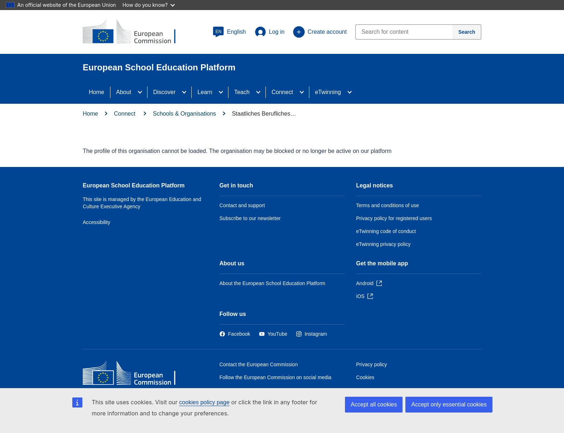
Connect (282, 92)
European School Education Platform (134, 185)
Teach (242, 92)
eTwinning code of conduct (386, 231)
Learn (204, 92)
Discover (164, 92)
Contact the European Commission (258, 364)
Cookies (365, 377)
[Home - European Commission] (135, 374)
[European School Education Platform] (135, 32)
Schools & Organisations (184, 114)
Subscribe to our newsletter (250, 218)
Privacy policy (371, 364)
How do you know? (148, 5)
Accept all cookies (374, 404)
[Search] (466, 31)
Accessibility (96, 222)
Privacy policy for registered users (394, 218)
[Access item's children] (142, 92)
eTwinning (328, 92)
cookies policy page (204, 402)
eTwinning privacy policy (383, 244)
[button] (229, 32)
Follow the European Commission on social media (275, 377)
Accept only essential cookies (449, 404)
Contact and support (242, 205)
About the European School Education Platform (272, 283)
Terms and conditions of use (387, 205)
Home (96, 92)
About (123, 92)
